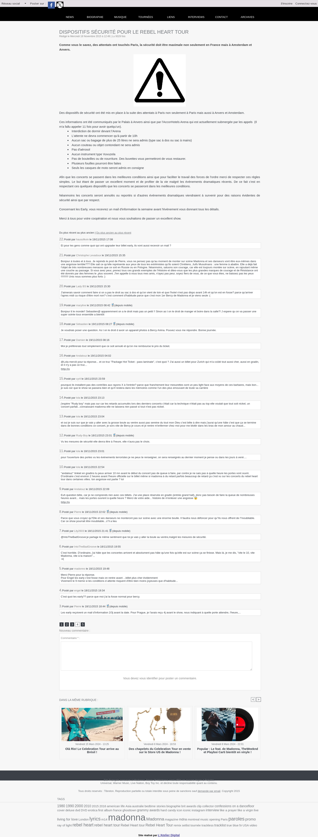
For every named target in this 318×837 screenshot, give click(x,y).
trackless (126, 824)
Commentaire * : (70, 638)
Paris (161, 819)
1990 (68, 806)
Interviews (196, 17)
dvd (252, 806)
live (207, 811)
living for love (219, 811)
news (70, 17)
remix (99, 824)
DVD (258, 806)
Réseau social (11, 4)
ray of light (196, 819)
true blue (148, 824)
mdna (123, 819)
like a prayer (182, 811)
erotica (61, 811)
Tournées (145, 17)
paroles (172, 819)
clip (184, 806)
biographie (161, 806)
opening (152, 819)
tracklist (137, 824)
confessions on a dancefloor (215, 806)
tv (156, 824)
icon (138, 811)
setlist (106, 824)
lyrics (244, 811)
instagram (156, 811)
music (143, 819)
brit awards (174, 806)
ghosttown (94, 811)
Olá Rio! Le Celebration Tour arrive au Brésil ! (92, 749)
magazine (113, 819)
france (83, 811)
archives (247, 17)
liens (171, 17)
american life (110, 806)
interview (168, 811)
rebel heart (212, 819)
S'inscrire (287, 4)
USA (160, 824)
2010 (84, 806)
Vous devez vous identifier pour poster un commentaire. (160, 678)
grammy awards (111, 811)
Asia (121, 806)
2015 (91, 806)
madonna (74, 818)
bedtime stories (144, 806)
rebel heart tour (234, 820)
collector (192, 806)
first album (72, 811)
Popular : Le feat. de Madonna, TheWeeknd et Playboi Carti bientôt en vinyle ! (227, 751)
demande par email (209, 792)
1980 (60, 806)
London (233, 811)
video (167, 824)
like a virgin (197, 811)
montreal (133, 819)
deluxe (245, 806)
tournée (115, 824)
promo (184, 819)
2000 (76, 806)
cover (237, 806)
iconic (145, 811)
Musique (120, 17)
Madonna (99, 819)
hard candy (129, 811)
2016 (98, 806)
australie (129, 806)
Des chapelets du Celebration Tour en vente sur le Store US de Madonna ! (160, 751)
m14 (252, 811)
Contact (221, 17)
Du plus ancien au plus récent (113, 232)
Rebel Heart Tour (83, 824)
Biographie (95, 17)
